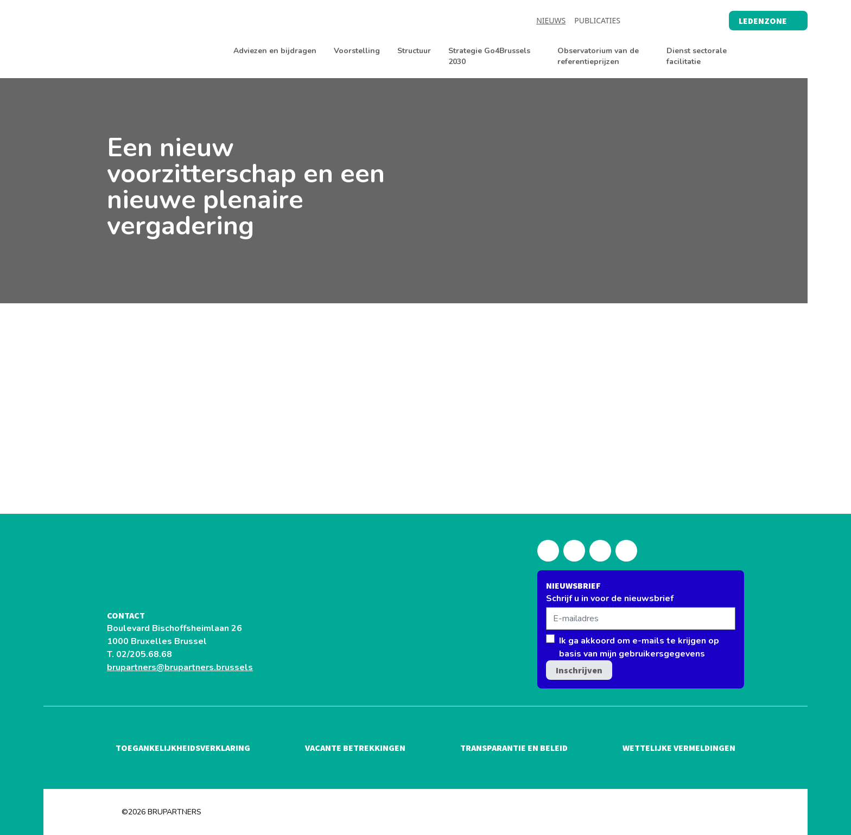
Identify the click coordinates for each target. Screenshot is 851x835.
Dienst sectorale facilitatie (696, 56)
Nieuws (551, 20)
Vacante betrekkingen (355, 747)
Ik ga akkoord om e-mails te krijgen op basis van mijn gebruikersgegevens (639, 647)
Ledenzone (768, 20)
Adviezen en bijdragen (274, 51)
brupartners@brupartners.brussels (180, 667)
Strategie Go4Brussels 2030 (489, 56)
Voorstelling (357, 51)
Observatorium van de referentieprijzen (598, 56)
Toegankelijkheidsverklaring (183, 747)
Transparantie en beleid (514, 747)
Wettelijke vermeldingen (679, 747)
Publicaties (597, 20)
